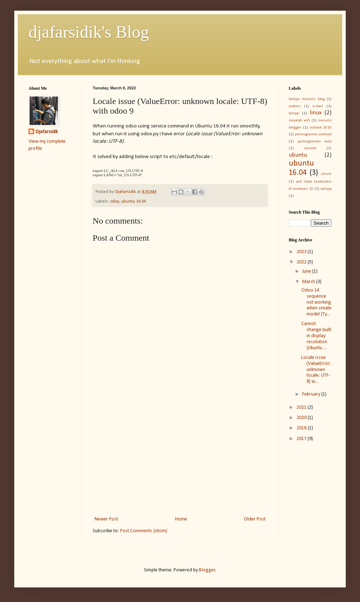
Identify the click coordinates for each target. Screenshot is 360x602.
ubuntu (298, 155)
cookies (294, 106)
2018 (302, 428)
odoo (114, 201)
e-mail (318, 106)
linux (316, 113)
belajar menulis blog (307, 99)
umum (326, 174)
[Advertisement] (180, 456)
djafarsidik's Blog (89, 31)
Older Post (255, 519)
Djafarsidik (47, 132)
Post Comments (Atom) (143, 531)
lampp (294, 113)
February (311, 394)
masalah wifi (299, 120)
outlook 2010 (320, 128)
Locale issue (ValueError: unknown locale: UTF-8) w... (316, 369)
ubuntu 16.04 (133, 201)
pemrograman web (315, 141)
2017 (302, 438)
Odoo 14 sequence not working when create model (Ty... (316, 302)
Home (181, 519)
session (310, 148)
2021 (302, 407)
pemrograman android (313, 134)
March (309, 281)
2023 (302, 252)
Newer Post (106, 519)
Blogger (207, 570)
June (307, 271)
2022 (302, 262)
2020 (302, 417)
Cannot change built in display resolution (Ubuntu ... (316, 335)
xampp (325, 189)
